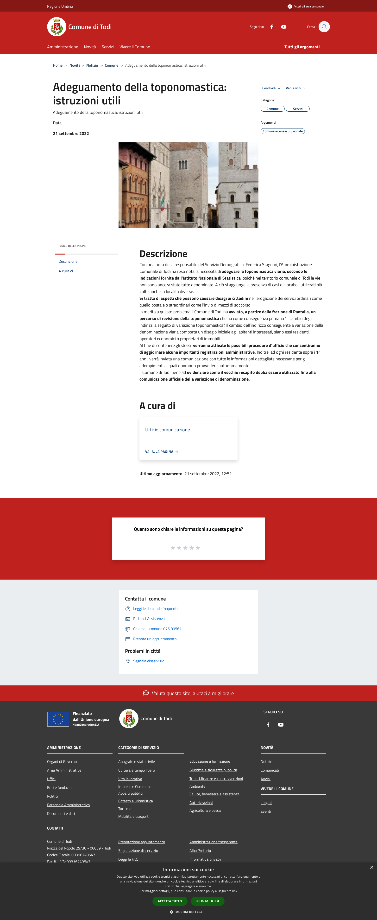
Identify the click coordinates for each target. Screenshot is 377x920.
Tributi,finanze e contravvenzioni (216, 778)
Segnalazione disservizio (138, 850)
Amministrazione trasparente (213, 842)
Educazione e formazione (209, 761)
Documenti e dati (61, 813)
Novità (74, 65)
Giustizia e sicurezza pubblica (213, 770)
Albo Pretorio (200, 850)
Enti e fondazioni (61, 787)
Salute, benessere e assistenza (214, 794)
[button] (188, 911)
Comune (111, 65)
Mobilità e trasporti (134, 816)
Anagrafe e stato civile (136, 761)
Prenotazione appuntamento (141, 842)
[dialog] (188, 891)
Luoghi (266, 802)
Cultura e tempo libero (136, 770)
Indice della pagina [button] (72, 245)
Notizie (92, 65)
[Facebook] (269, 26)
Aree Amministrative (64, 770)
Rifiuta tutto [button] (207, 901)
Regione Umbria (60, 6)
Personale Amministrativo (68, 805)
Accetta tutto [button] (170, 901)
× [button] (371, 867)
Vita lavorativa (130, 779)
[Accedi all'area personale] (305, 6)
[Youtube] (281, 26)
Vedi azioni (297, 88)
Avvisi (265, 779)
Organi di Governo (62, 761)
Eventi (266, 811)
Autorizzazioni (201, 802)
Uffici (51, 779)
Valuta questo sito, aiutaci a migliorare (188, 693)
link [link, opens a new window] (234, 891)
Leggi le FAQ (128, 859)
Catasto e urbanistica (135, 801)
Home (58, 65)
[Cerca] (324, 26)
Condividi (272, 88)
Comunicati (270, 770)
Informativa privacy (205, 859)
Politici (52, 796)
